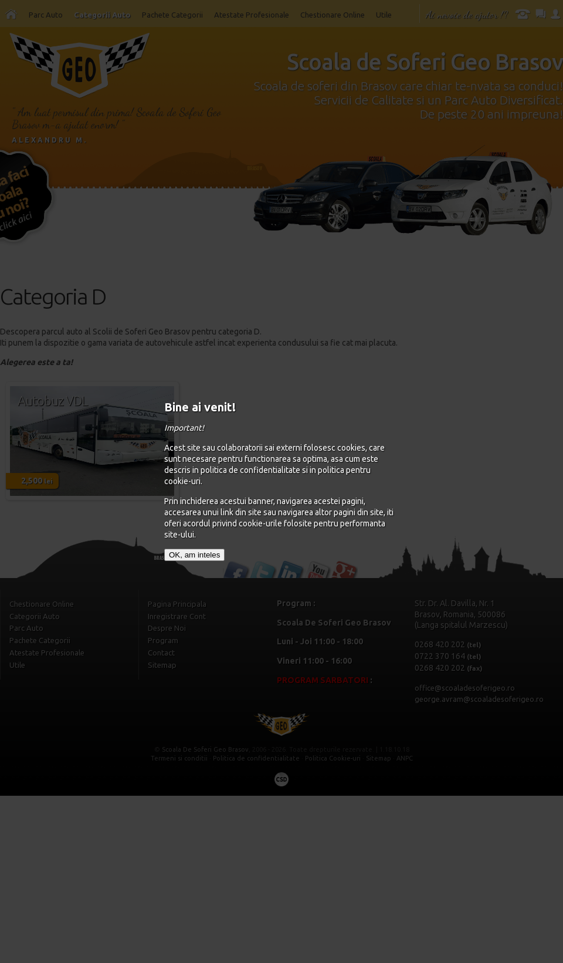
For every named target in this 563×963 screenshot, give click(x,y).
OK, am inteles (194, 554)
